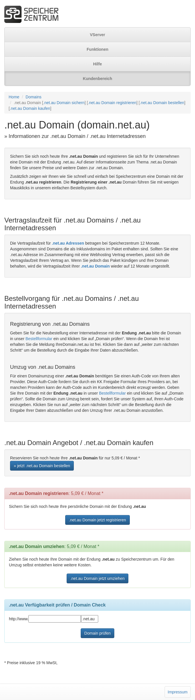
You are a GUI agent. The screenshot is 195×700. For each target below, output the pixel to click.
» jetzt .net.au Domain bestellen (42, 465)
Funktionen (97, 49)
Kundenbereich (97, 78)
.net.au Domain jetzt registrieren (97, 520)
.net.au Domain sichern (64, 102)
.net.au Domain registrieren (112, 102)
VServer (97, 34)
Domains (33, 97)
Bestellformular (39, 338)
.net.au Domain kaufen (30, 108)
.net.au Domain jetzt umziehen (97, 578)
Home (14, 97)
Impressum (178, 692)
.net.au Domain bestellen (162, 102)
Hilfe (97, 64)
